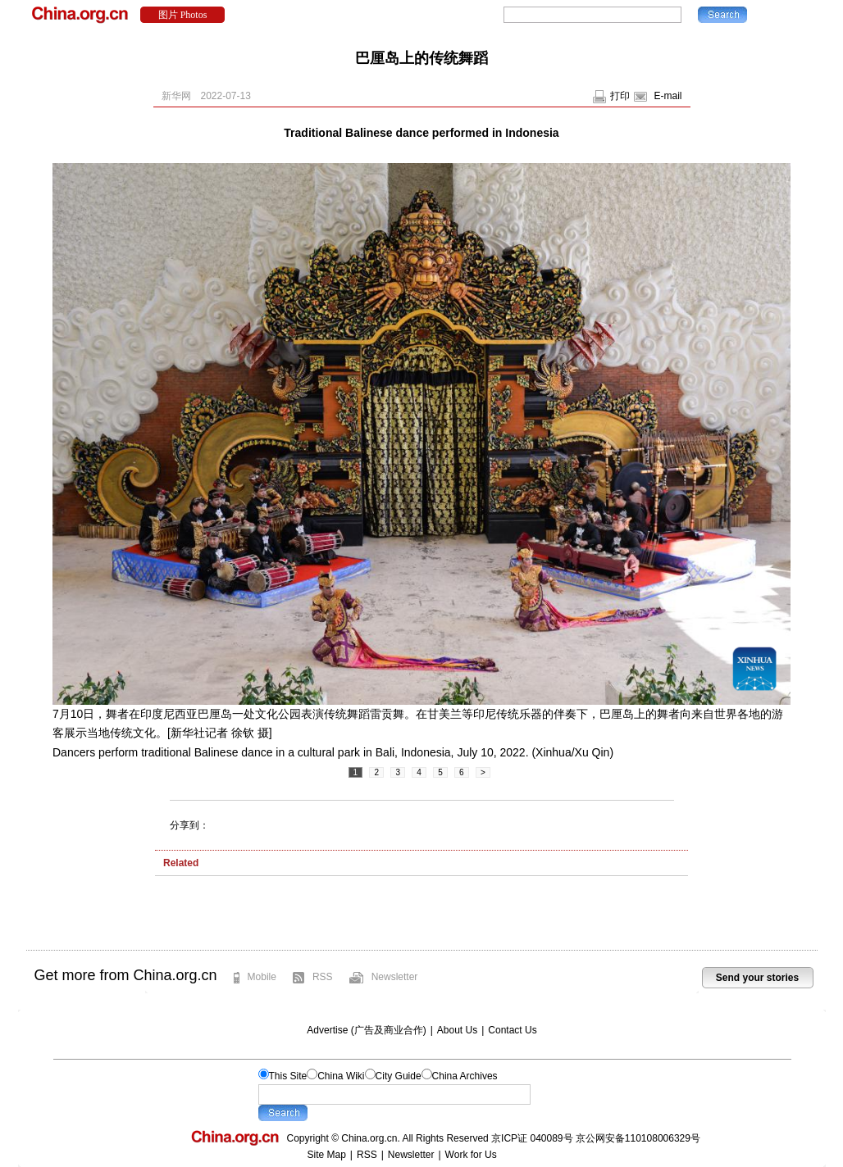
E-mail (667, 96)
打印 (620, 96)
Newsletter (394, 977)
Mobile (262, 977)
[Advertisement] (421, 917)
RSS (322, 977)
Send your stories (757, 977)
